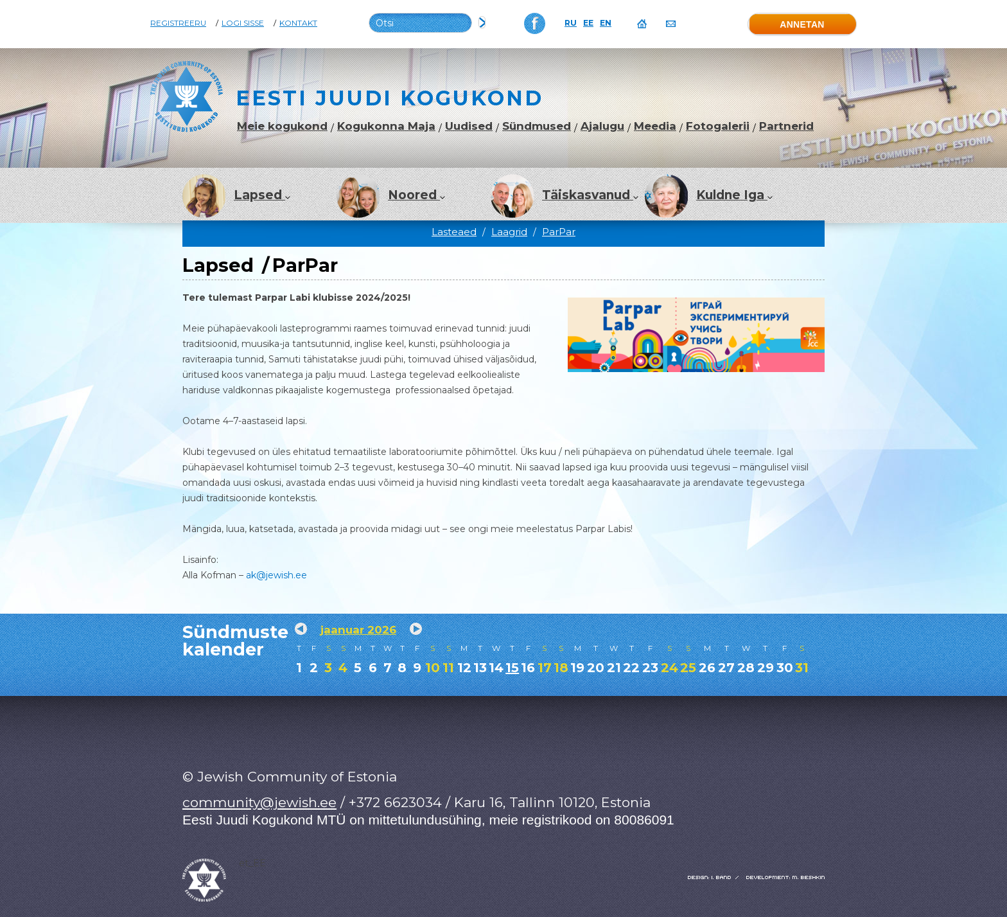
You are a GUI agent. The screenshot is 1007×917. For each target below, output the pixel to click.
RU (571, 23)
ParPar (558, 232)
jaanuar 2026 (358, 629)
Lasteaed (454, 232)
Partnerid (786, 126)
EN (605, 23)
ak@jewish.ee (276, 575)
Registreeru (178, 23)
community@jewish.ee (259, 802)
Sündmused (536, 126)
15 (512, 667)
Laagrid (509, 232)
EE (588, 23)
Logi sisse (243, 23)
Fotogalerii (717, 126)
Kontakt (298, 23)
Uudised (469, 126)
